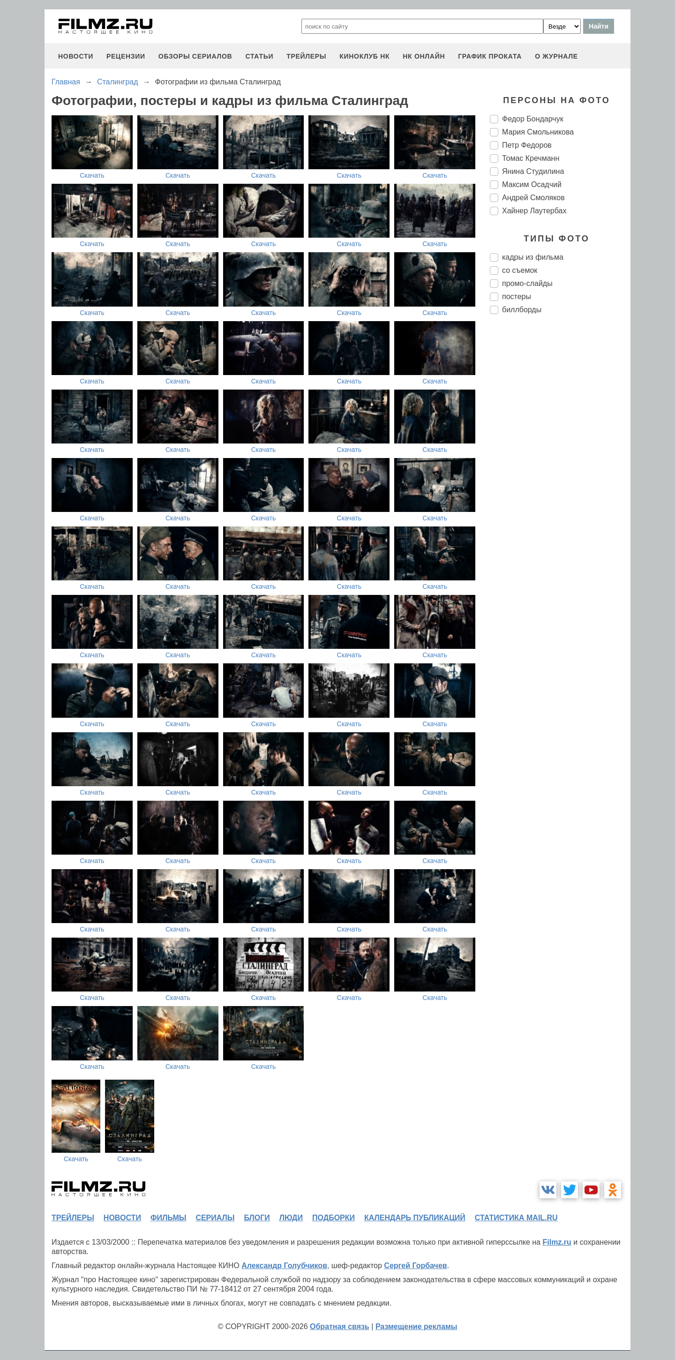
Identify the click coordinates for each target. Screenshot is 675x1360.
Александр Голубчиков (284, 1266)
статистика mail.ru (516, 1218)
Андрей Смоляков (533, 198)
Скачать (92, 175)
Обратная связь (339, 1326)
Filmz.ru (556, 1242)
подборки (333, 1218)
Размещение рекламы (416, 1326)
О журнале (556, 56)
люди (291, 1218)
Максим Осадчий (532, 184)
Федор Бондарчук (532, 119)
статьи (259, 56)
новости (75, 56)
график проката (490, 56)
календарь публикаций (414, 1218)
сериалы (214, 1218)
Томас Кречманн (530, 158)
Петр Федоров (527, 145)
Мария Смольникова (538, 132)
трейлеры (306, 56)
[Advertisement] (560, 478)
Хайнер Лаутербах (534, 211)
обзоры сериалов (195, 56)
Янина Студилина (533, 171)
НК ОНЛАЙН (424, 56)
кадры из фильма (532, 257)
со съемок (519, 270)
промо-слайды (527, 283)
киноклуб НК (364, 56)
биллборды (521, 310)
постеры (516, 297)
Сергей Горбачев (415, 1266)
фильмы (168, 1218)
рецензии (125, 56)
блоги (257, 1218)
